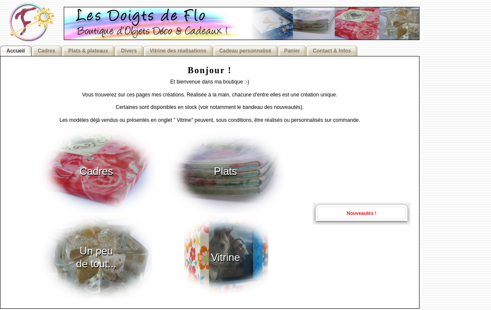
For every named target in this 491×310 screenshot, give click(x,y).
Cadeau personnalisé (245, 51)
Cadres (47, 51)
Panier (292, 51)
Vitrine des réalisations (178, 51)
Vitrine (225, 257)
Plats (225, 171)
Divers (129, 51)
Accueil (15, 51)
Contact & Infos (332, 51)
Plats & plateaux (88, 51)
